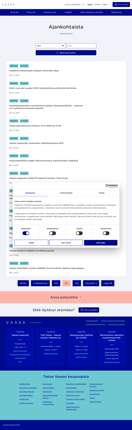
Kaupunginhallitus (26, 395)
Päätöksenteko (24, 384)
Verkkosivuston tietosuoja (95, 324)
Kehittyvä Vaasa (95, 402)
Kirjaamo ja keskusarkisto (75, 399)
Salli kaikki (100, 243)
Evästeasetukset (92, 321)
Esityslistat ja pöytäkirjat (28, 388)
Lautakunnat (24, 399)
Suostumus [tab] (30, 193)
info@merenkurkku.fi (112, 362)
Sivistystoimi (47, 391)
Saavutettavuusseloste (116, 324)
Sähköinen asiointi (72, 395)
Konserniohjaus (48, 388)
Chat (20, 361)
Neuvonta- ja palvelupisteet (76, 384)
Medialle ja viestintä (96, 390)
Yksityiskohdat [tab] (66, 193)
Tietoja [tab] (101, 193)
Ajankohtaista (94, 394)
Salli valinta (66, 243)
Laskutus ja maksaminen (75, 391)
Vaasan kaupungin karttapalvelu (113, 321)
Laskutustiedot (20, 358)
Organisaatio (47, 384)
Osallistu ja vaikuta (26, 403)
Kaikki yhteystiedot (20, 351)
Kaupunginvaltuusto (26, 391)
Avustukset (70, 403)
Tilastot (92, 398)
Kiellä (31, 243)
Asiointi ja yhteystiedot (74, 4)
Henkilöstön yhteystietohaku (20, 354)
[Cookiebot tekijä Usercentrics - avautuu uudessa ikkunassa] (107, 186)
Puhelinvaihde (71, 388)
